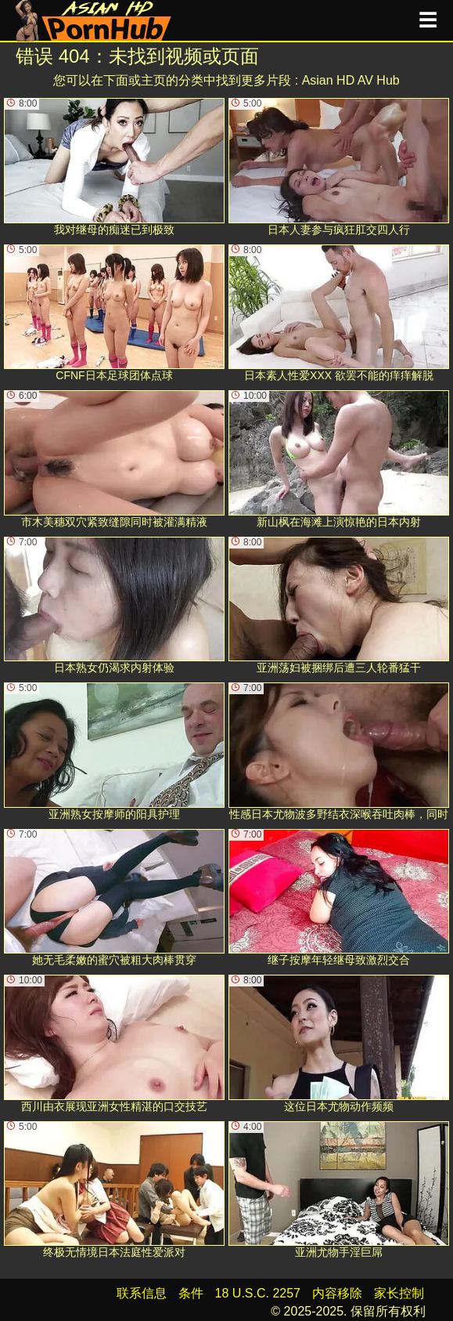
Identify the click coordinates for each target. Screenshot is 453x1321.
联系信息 (142, 1293)
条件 (190, 1293)
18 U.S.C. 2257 (257, 1293)
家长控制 (399, 1293)
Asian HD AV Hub (351, 80)
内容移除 (337, 1293)
